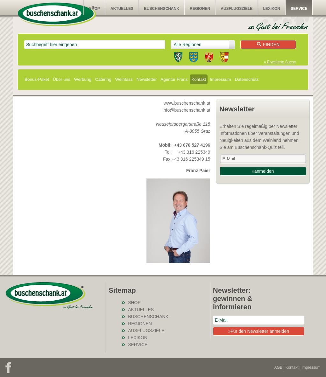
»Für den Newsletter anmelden (258, 331)
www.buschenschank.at (187, 103)
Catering (103, 79)
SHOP (94, 8)
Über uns (61, 79)
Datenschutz (247, 79)
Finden (268, 44)
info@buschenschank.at (186, 110)
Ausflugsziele (236, 8)
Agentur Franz (174, 79)
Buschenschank (161, 8)
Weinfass (124, 79)
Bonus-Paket (37, 79)
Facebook (8, 367)
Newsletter (147, 79)
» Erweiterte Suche (280, 62)
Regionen (200, 8)
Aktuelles (121, 8)
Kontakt (198, 79)
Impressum (220, 79)
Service (299, 8)
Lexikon (271, 8)
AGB (278, 367)
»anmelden (263, 171)
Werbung (82, 79)
